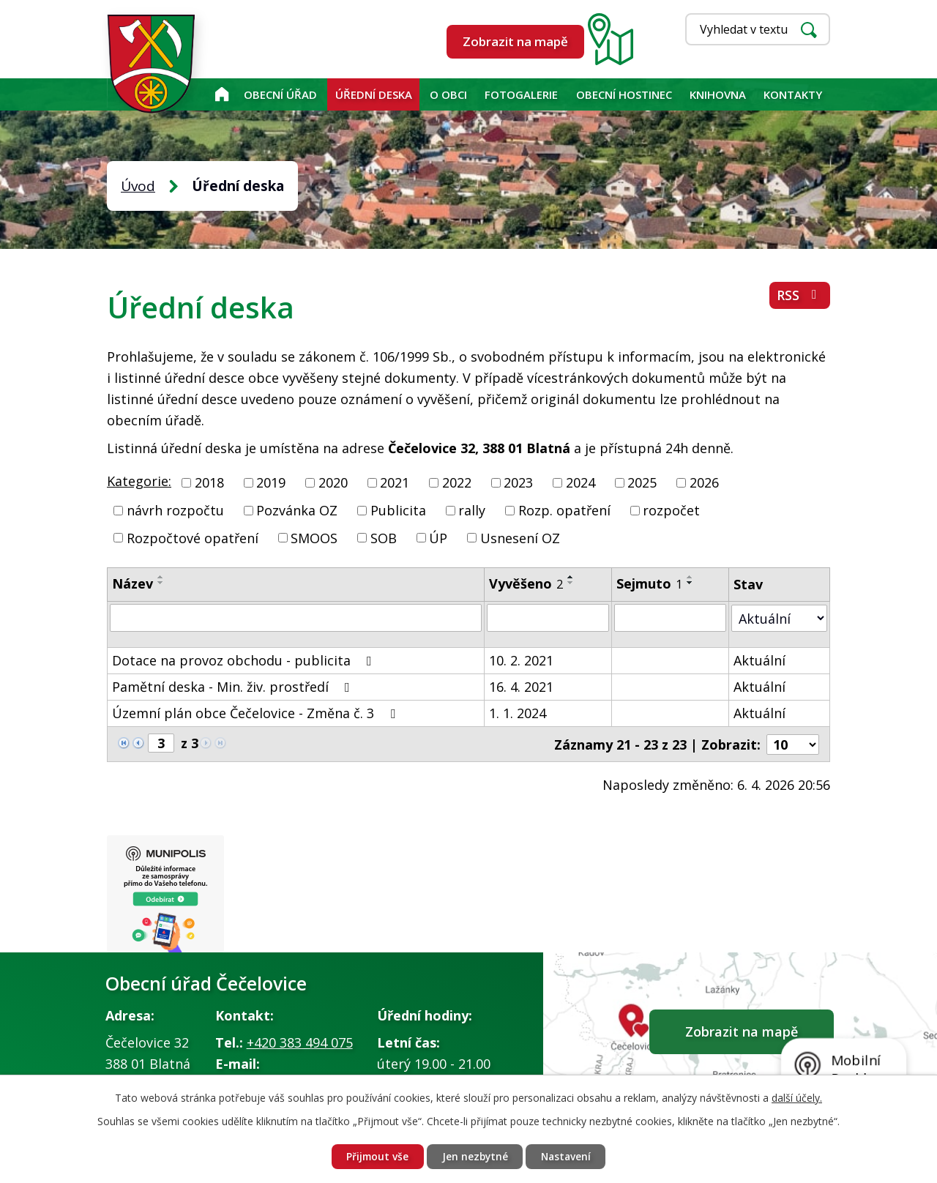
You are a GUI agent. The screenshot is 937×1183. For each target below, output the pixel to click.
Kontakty (793, 94)
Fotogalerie (521, 94)
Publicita (398, 510)
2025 (642, 482)
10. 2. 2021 (521, 660)
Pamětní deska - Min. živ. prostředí (234, 686)
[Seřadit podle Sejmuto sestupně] (690, 583)
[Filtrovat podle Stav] (779, 617)
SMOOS (314, 537)
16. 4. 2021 (521, 686)
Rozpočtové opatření (192, 537)
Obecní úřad (280, 94)
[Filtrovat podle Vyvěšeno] (548, 618)
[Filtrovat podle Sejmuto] (670, 618)
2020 (333, 482)
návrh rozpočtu (175, 510)
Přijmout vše (375, 1156)
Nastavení (568, 1156)
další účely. (797, 1097)
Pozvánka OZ (296, 510)
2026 (704, 482)
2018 (209, 482)
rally (471, 510)
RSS (800, 296)
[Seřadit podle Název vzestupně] (161, 577)
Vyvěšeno (526, 583)
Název (132, 583)
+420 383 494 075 (300, 1043)
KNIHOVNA (718, 94)
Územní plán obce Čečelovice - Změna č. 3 (256, 713)
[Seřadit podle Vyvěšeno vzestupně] (571, 577)
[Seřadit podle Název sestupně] (161, 583)
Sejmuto (649, 583)
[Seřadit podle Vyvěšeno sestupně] (571, 583)
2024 (580, 482)
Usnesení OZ (520, 537)
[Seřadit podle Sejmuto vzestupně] (690, 577)
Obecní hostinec (624, 94)
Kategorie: (139, 481)
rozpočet (671, 510)
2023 (518, 482)
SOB (383, 537)
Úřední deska (373, 94)
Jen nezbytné (474, 1156)
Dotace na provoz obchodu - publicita (245, 660)
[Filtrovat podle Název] (296, 618)
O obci (448, 94)
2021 (394, 482)
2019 (270, 482)
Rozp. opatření (564, 510)
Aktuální (759, 660)
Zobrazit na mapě (515, 41)
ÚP (438, 537)
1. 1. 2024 (517, 713)
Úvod (221, 94)
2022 (456, 482)
